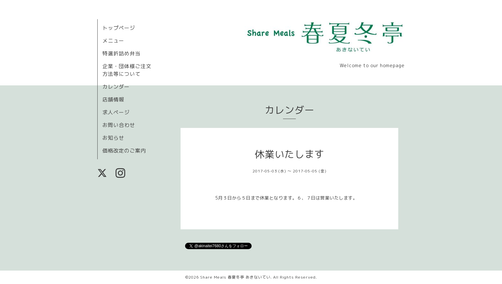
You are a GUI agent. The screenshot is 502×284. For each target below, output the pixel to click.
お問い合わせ (118, 125)
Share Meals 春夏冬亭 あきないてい (235, 277)
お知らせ (113, 137)
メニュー (113, 40)
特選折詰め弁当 (121, 53)
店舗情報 (113, 99)
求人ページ (116, 112)
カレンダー (116, 86)
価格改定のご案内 (124, 150)
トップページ (118, 27)
